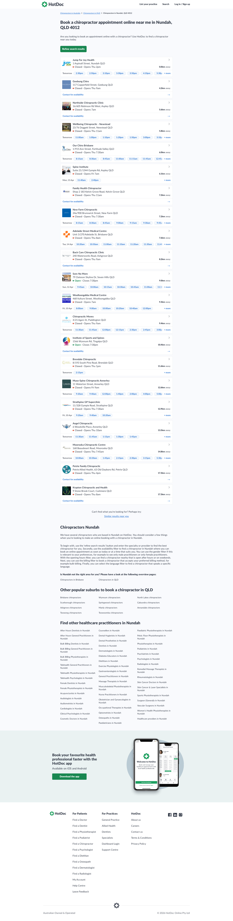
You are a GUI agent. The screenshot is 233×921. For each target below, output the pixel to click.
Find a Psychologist (83, 850)
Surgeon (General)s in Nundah (151, 701)
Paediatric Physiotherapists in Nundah (154, 631)
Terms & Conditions (141, 838)
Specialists (107, 838)
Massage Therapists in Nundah (113, 681)
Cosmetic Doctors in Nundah (73, 719)
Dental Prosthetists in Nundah (113, 641)
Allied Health (108, 826)
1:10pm (106, 137)
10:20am (80, 244)
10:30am (121, 287)
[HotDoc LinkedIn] (175, 815)
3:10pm (106, 73)
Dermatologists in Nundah (111, 651)
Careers (135, 826)
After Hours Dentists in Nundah (75, 631)
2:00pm (133, 394)
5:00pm (160, 394)
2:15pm (79, 373)
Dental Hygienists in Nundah (112, 636)
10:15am (108, 287)
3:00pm (146, 137)
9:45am (160, 223)
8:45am (106, 159)
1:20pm (119, 137)
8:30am (92, 159)
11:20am (134, 244)
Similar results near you (116, 516)
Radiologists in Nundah (148, 664)
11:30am (148, 244)
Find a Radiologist (82, 874)
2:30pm (79, 73)
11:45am (147, 159)
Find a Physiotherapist (84, 832)
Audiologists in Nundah (71, 699)
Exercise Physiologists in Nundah (114, 666)
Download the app (69, 776)
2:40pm (95, 180)
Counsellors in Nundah (109, 631)
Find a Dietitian (81, 856)
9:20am (79, 394)
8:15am (79, 159)
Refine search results (73, 49)
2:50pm (92, 73)
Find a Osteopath (82, 862)
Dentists (106, 832)
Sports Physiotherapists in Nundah (153, 696)
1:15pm (106, 437)
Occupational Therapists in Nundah (115, 708)
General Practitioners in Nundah (113, 676)
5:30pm (160, 73)
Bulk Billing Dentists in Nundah (74, 644)
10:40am (133, 308)
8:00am (79, 308)
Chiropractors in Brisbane (72, 580)
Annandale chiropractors (148, 608)
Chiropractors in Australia (70, 13)
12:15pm (120, 330)
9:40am (92, 394)
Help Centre (79, 886)
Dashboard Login (110, 844)
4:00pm (146, 394)
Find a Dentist (80, 826)
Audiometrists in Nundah (71, 704)
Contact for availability (116, 95)
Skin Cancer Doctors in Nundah (152, 682)
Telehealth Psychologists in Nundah (76, 678)
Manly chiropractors (108, 608)
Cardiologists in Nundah (71, 709)
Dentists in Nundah (108, 646)
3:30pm (119, 73)
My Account (79, 880)
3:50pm (133, 73)
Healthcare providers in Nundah (152, 719)
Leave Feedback (81, 892)
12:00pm (147, 308)
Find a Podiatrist (81, 838)
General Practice (110, 820)
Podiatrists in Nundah (147, 649)
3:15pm (146, 458)
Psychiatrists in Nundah (148, 654)
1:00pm (92, 137)
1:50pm (133, 137)
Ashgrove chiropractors (71, 608)
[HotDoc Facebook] (169, 815)
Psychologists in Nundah (148, 659)
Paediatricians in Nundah (110, 723)
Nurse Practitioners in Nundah (113, 695)
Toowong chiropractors (71, 613)
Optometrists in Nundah (110, 713)
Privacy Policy (138, 844)
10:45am (135, 287)
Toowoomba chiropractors (111, 613)
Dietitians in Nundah (108, 661)
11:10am (121, 244)
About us (136, 820)
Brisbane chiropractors (70, 598)
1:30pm (119, 437)
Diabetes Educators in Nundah (113, 656)
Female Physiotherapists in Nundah (76, 688)
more (167, 73)
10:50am (94, 244)
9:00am (119, 223)
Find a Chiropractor (83, 844)
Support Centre (110, 850)
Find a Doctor (80, 820)
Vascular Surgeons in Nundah (150, 706)
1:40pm (119, 394)
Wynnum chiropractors (109, 598)
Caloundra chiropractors (148, 603)
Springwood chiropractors (111, 603)
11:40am (81, 180)
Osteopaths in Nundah (109, 718)
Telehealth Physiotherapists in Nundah (77, 673)
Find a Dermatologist (84, 868)
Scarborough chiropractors (72, 603)
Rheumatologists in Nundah (150, 677)
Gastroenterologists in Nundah (113, 671)
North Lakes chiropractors (149, 598)
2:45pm (146, 330)
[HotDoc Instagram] (180, 815)
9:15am (133, 223)
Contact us (137, 832)
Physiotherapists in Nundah (150, 644)
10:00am (94, 287)
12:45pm (160, 159)
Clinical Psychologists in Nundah (75, 714)
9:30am (146, 223)
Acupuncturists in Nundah (72, 693)
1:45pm (133, 437)
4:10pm (146, 73)
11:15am (133, 159)
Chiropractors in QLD (91, 13)
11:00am (79, 137)
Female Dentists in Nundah (72, 683)
